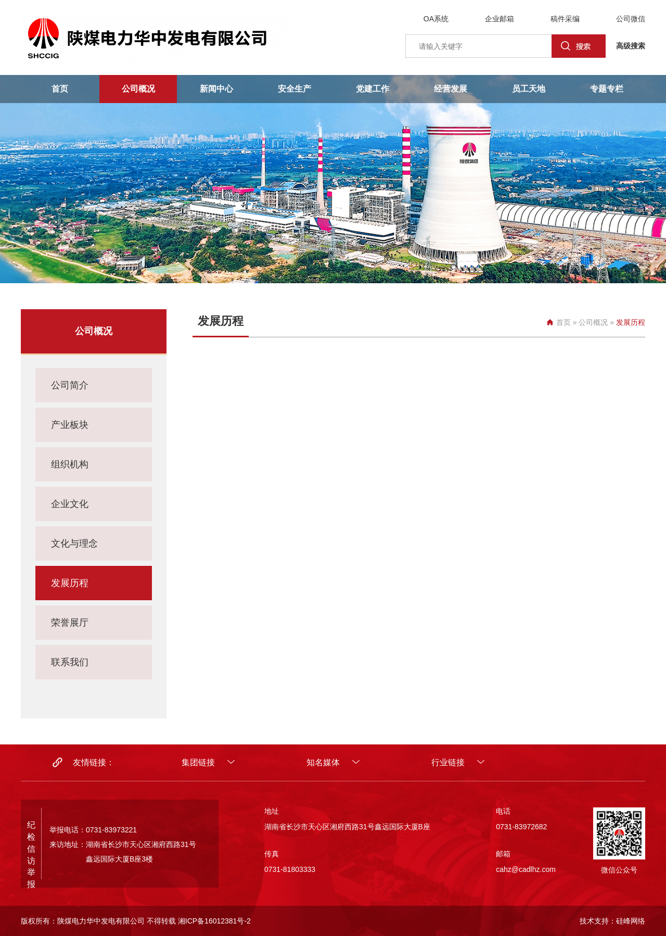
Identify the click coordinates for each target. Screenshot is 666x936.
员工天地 (528, 88)
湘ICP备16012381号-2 (214, 921)
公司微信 (630, 19)
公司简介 (69, 385)
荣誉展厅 (69, 622)
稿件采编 (565, 19)
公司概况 (138, 88)
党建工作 (372, 88)
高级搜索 (630, 46)
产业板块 (69, 425)
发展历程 (69, 583)
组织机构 (69, 464)
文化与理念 (74, 543)
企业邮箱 (499, 19)
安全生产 (294, 88)
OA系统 (436, 19)
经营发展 (450, 88)
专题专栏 (606, 88)
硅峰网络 (630, 921)
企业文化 (69, 504)
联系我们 (69, 662)
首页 (60, 88)
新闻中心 (216, 88)
